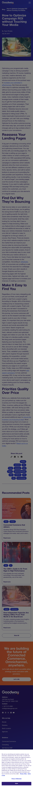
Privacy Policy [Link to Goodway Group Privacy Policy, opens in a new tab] (23, 774)
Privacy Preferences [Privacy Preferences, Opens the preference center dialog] (16, 779)
